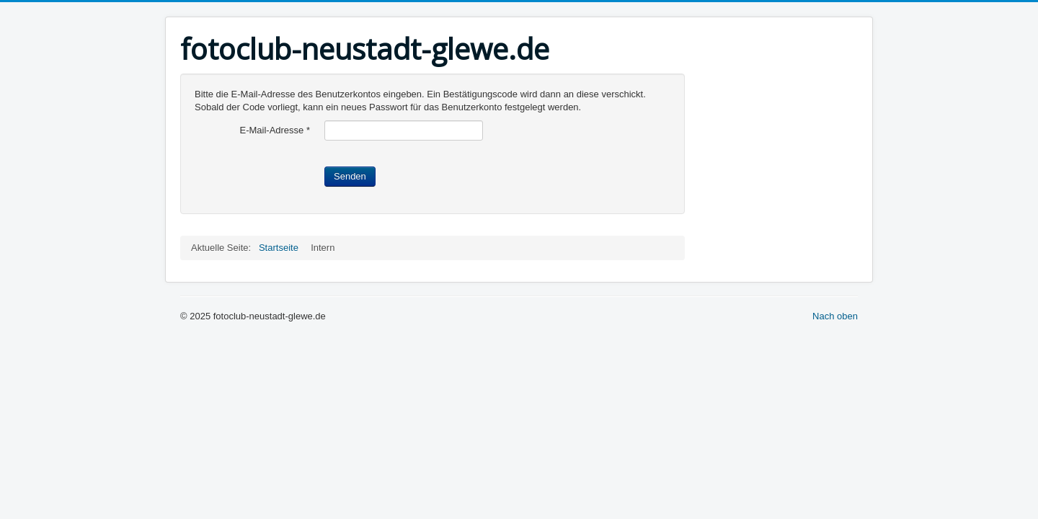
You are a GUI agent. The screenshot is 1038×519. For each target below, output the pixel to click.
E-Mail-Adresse (274, 130)
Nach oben (835, 316)
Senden (350, 176)
